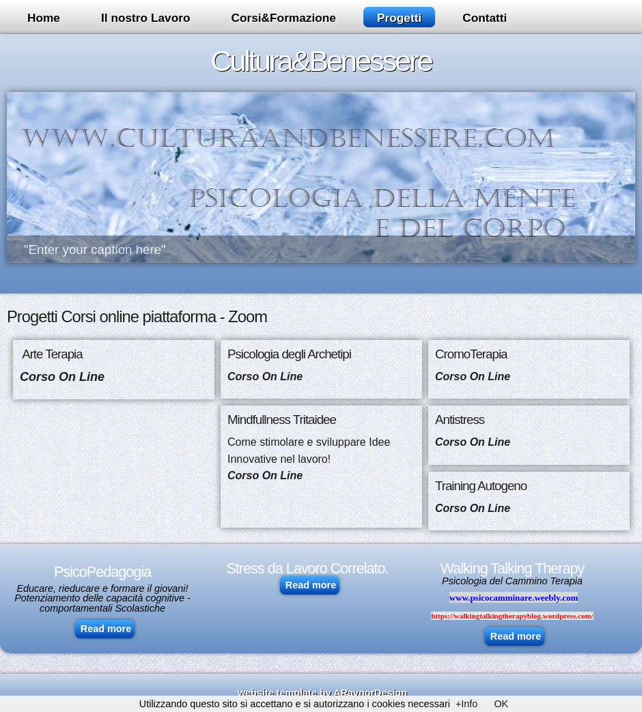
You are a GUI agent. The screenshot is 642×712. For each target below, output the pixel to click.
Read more (106, 628)
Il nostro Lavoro (145, 18)
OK (501, 703)
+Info (466, 703)
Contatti (484, 18)
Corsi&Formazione (283, 18)
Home (43, 18)
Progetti (399, 18)
